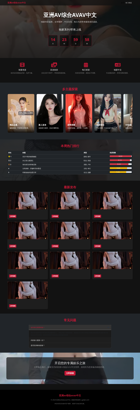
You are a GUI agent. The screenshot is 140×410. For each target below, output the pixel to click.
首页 (122, 3)
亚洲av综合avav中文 (17, 2)
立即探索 (70, 373)
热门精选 (129, 3)
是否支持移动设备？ (38, 345)
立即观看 (12, 216)
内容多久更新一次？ (38, 340)
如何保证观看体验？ (38, 327)
